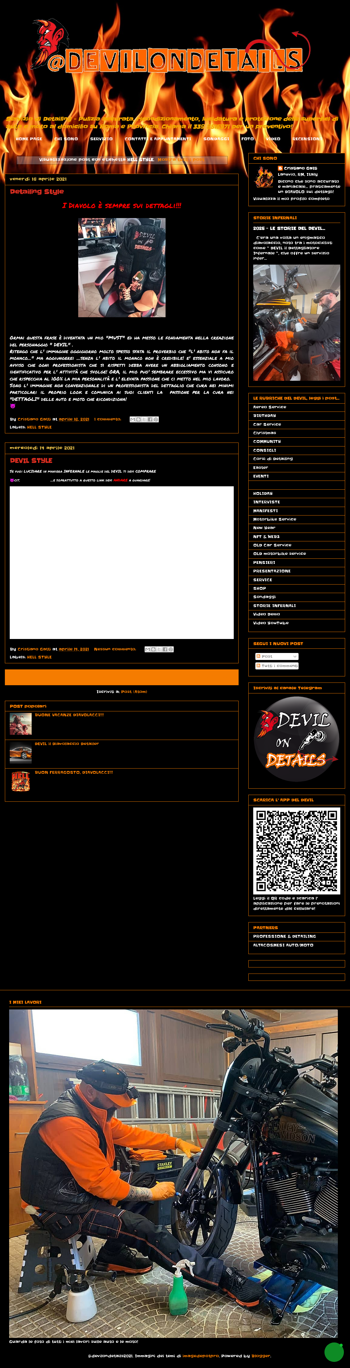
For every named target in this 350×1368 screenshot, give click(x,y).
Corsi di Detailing (273, 458)
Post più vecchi (212, 677)
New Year (264, 527)
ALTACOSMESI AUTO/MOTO (283, 945)
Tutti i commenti (277, 665)
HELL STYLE (39, 427)
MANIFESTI (265, 510)
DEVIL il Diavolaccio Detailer (67, 743)
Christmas (264, 433)
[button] (334, 1352)
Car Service (267, 424)
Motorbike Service (274, 519)
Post (264, 656)
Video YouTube (271, 623)
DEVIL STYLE (31, 461)
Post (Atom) (134, 691)
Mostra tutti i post (181, 160)
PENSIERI (264, 562)
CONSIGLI (264, 450)
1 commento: (108, 419)
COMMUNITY (267, 441)
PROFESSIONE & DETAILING (284, 936)
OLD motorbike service (279, 553)
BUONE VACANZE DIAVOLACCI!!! (69, 714)
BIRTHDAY (264, 415)
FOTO (247, 138)
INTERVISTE (266, 502)
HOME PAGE (29, 138)
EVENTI (261, 476)
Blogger (260, 1356)
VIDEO (273, 138)
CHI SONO (66, 138)
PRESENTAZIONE (272, 571)
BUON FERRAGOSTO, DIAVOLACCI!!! (74, 772)
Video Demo (266, 614)
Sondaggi (264, 596)
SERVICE (262, 579)
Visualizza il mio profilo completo (291, 198)
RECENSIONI (307, 138)
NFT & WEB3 (266, 536)
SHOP (259, 588)
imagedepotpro (201, 1356)
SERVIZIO (101, 138)
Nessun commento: (116, 649)
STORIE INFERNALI (274, 605)
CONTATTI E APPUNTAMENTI (158, 138)
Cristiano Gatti (300, 168)
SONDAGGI (216, 138)
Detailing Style (37, 192)
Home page (100, 677)
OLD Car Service (272, 545)
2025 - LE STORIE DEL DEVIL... (289, 228)
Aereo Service (269, 407)
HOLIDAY (263, 493)
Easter (260, 467)
